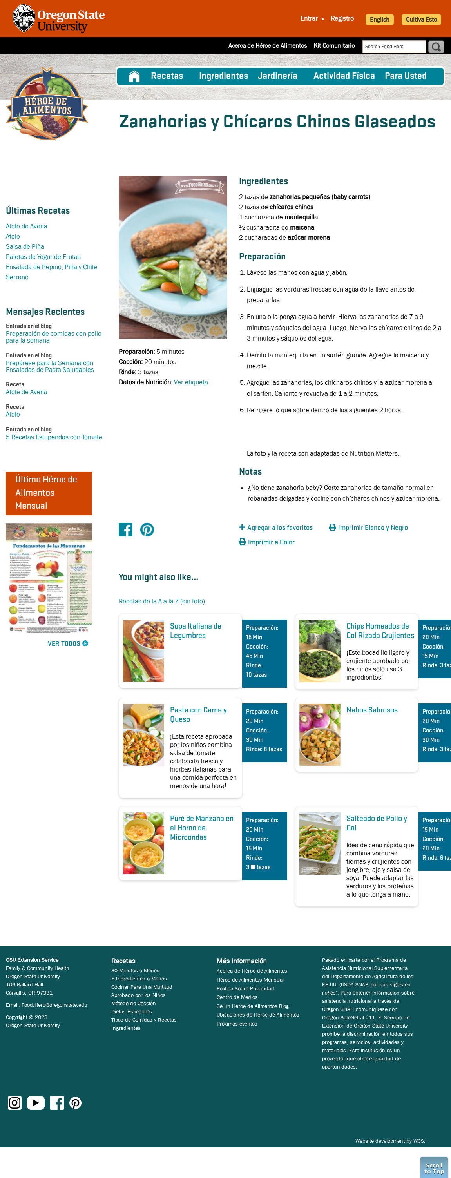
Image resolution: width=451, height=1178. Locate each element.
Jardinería (277, 76)
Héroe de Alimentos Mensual (250, 979)
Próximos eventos (237, 1023)
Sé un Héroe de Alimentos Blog (253, 1005)
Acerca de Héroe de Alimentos (267, 46)
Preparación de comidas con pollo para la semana (53, 337)
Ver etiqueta (191, 382)
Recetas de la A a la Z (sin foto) (162, 601)
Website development (380, 1140)
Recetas (167, 76)
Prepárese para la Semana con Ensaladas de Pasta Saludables (50, 366)
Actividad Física (344, 76)
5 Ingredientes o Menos (139, 978)
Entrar (309, 18)
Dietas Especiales (131, 1011)
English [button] (379, 19)
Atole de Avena (26, 226)
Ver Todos (64, 644)
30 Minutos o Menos (135, 970)
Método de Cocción (133, 1003)
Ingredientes (223, 76)
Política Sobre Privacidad (245, 988)
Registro (342, 18)
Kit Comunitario (334, 46)
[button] (282, 528)
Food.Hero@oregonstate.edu (54, 1004)
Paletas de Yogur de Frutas (43, 257)
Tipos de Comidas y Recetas (144, 1019)
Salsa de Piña (25, 247)
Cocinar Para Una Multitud (141, 986)
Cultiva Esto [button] (421, 19)
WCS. (419, 1140)
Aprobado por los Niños (138, 995)
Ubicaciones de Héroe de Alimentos (258, 1014)
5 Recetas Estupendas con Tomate (54, 437)
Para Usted (406, 76)
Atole (13, 236)
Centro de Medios (237, 996)
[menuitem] (134, 76)
